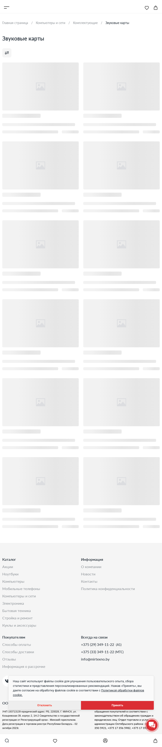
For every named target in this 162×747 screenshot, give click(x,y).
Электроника (13, 603)
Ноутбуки (10, 574)
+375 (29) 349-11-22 (98, 644)
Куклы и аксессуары (19, 625)
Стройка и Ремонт (17, 618)
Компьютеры (13, 581)
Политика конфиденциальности (108, 588)
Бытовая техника (16, 610)
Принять (117, 705)
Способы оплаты (16, 644)
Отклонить (44, 705)
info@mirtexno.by (95, 659)
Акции (7, 566)
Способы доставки (18, 652)
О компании (91, 566)
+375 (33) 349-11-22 (98, 652)
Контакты (89, 581)
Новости (88, 574)
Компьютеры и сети (19, 596)
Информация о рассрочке (23, 666)
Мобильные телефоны (21, 588)
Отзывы (9, 659)
